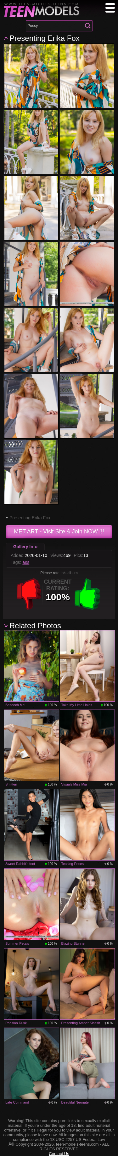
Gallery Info (25, 546)
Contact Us (59, 1153)
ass (25, 562)
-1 (29, 594)
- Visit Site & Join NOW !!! (59, 531)
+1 (87, 594)
